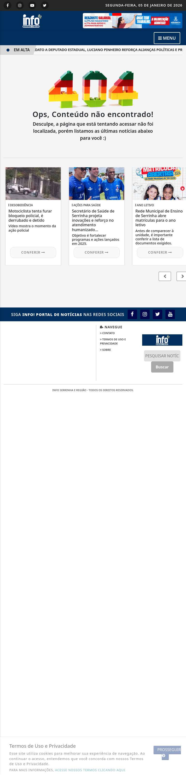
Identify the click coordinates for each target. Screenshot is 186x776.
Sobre (105, 349)
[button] (165, 276)
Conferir (33, 252)
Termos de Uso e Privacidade (113, 341)
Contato (107, 333)
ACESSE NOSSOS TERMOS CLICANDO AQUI (90, 770)
